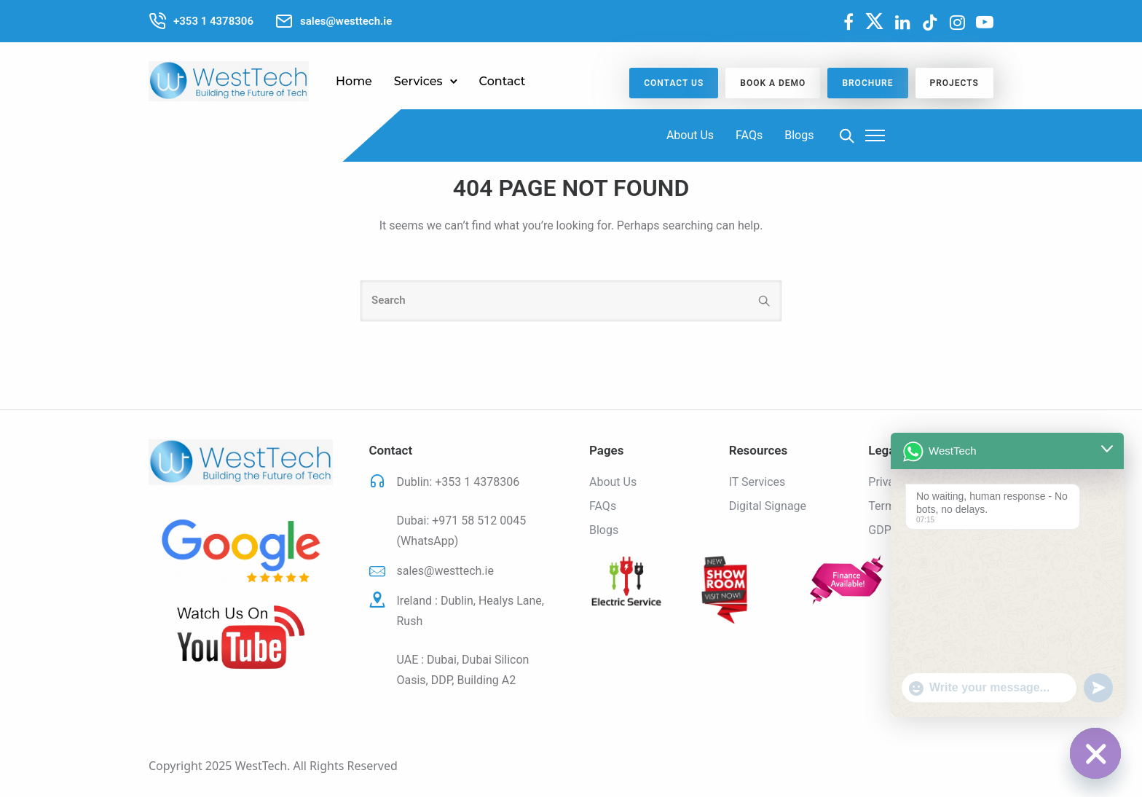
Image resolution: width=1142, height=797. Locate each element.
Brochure (867, 83)
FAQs (749, 135)
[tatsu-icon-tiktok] (930, 22)
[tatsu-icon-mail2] (284, 21)
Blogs (799, 135)
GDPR (883, 530)
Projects (954, 83)
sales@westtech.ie (445, 571)
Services (418, 81)
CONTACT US (674, 83)
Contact (502, 81)
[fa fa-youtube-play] (984, 22)
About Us (690, 135)
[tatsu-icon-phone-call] (157, 21)
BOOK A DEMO (773, 83)
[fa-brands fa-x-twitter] (874, 21)
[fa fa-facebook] (848, 22)
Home (354, 81)
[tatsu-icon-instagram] (957, 22)
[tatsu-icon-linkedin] (902, 22)
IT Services (757, 482)
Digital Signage (767, 506)
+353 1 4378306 (477, 482)
